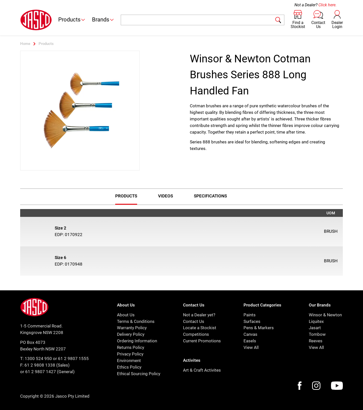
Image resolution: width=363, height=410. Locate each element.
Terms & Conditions (136, 321)
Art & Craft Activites (202, 370)
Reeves (315, 340)
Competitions (196, 334)
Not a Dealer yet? (199, 314)
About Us (126, 314)
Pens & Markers (259, 327)
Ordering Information (137, 340)
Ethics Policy (129, 367)
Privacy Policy (130, 353)
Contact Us (193, 321)
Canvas (250, 334)
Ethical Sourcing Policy (138, 373)
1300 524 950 (38, 358)
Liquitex (316, 321)
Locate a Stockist (199, 327)
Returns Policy (130, 347)
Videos (165, 195)
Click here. (327, 5)
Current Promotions (202, 340)
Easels (250, 340)
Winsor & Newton (325, 314)
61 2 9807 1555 (73, 358)
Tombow (317, 334)
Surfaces (252, 321)
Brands (103, 19)
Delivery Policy (130, 334)
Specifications (210, 195)
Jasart (315, 327)
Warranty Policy (132, 327)
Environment (129, 360)
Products (72, 19)
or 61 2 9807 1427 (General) (47, 371)
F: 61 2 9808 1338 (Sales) (45, 365)
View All (251, 347)
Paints (250, 314)
